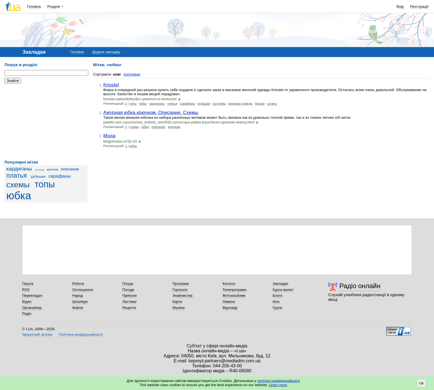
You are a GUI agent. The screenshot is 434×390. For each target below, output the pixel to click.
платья (16, 175)
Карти (177, 301)
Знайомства (182, 295)
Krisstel (111, 84)
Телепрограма (234, 290)
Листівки (129, 301)
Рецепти (129, 308)
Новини (229, 301)
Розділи (53, 6)
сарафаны (59, 176)
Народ (77, 295)
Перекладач (32, 295)
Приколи (129, 295)
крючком (52, 169)
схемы (18, 184)
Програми (180, 283)
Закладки (280, 283)
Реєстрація (419, 6)
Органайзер (32, 308)
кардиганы (19, 169)
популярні (131, 74)
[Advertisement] (45, 121)
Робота (78, 283)
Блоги (277, 295)
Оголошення (82, 290)
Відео (27, 301)
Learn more (278, 385)
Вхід (400, 6)
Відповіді (230, 308)
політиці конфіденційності (278, 381)
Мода (109, 135)
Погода (128, 290)
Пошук (127, 283)
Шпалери (80, 301)
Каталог (229, 283)
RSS (26, 290)
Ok (421, 383)
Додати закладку (106, 52)
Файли (77, 308)
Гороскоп (179, 290)
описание (70, 169)
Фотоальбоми (234, 295)
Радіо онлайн (360, 286)
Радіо (26, 313)
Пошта (27, 283)
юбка (18, 196)
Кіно (276, 301)
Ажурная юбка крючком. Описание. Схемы (150, 112)
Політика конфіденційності (81, 334)
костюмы (40, 170)
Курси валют (283, 290)
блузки (260, 103)
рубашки (38, 176)
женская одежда (240, 103)
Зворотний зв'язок (37, 334)
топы (45, 184)
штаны (272, 103)
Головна (34, 6)
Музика (178, 308)
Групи (277, 308)
